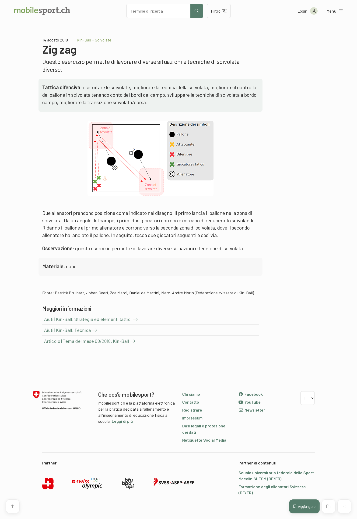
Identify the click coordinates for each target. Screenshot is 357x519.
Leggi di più (122, 421)
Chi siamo (191, 394)
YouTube (249, 402)
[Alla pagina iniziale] (42, 11)
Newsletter (251, 409)
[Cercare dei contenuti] (158, 11)
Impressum (192, 417)
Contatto (190, 402)
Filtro (219, 11)
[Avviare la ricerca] (196, 11)
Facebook (250, 394)
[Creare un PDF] (329, 506)
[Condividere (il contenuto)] (344, 506)
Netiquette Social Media (204, 440)
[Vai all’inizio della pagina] (13, 506)
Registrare (192, 409)
